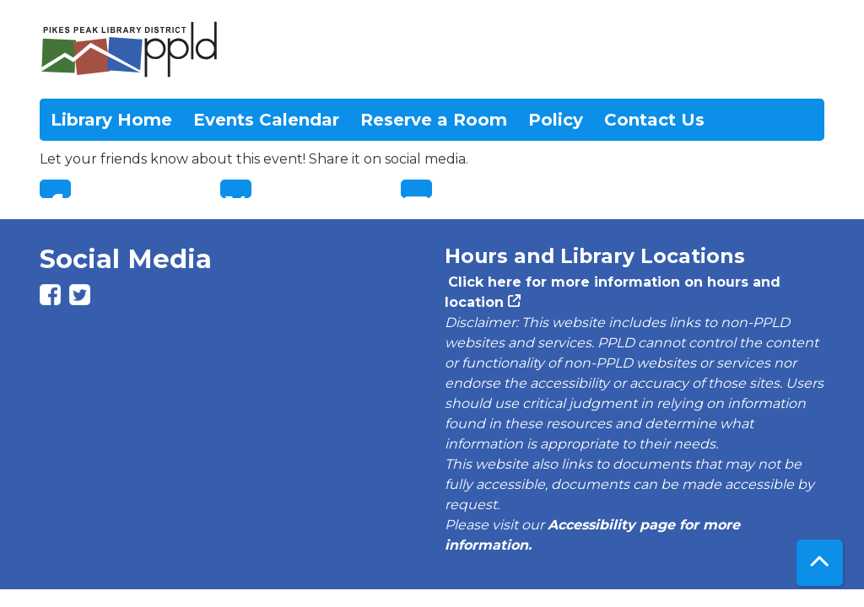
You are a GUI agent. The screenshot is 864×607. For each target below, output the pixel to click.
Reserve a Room (433, 120)
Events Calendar (266, 120)
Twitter (235, 189)
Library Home (111, 120)
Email (416, 189)
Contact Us (654, 120)
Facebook (55, 189)
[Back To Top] (819, 563)
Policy (555, 120)
